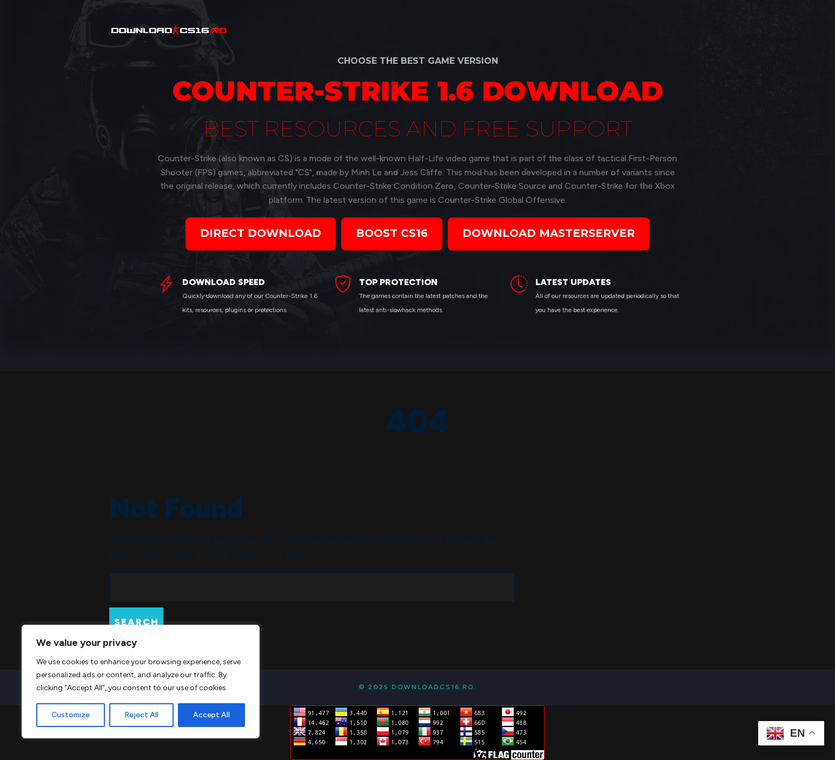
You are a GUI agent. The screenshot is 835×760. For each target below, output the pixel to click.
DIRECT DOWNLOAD (260, 233)
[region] (141, 681)
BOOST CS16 (392, 233)
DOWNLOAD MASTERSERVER (548, 233)
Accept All (211, 714)
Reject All (141, 714)
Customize (70, 714)
